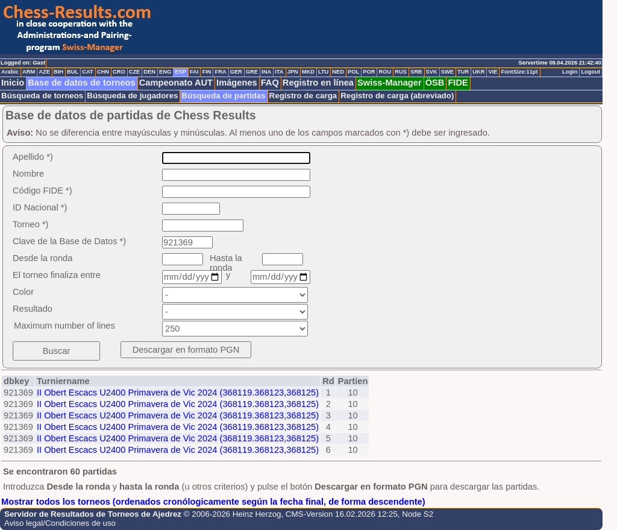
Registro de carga (303, 95)
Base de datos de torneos (81, 82)
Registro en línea (318, 82)
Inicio (12, 82)
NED (338, 72)
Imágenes (236, 82)
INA (266, 72)
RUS (401, 72)
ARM (28, 72)
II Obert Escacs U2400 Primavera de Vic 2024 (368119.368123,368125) (178, 392)
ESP (180, 72)
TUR (463, 72)
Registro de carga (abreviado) (397, 95)
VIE (492, 72)
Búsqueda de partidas (223, 95)
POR (369, 72)
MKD (308, 72)
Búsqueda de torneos (42, 95)
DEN (149, 72)
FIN (206, 72)
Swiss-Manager (389, 82)
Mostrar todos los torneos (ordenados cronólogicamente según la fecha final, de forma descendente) (213, 501)
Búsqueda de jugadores (132, 95)
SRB (416, 72)
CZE (134, 72)
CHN (103, 72)
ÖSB (435, 82)
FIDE (458, 82)
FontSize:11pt (519, 72)
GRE (252, 72)
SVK (431, 72)
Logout (590, 72)
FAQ (270, 82)
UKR (478, 72)
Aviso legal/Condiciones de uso (60, 523)
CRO (119, 72)
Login (569, 72)
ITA (279, 72)
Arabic (10, 72)
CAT (87, 72)
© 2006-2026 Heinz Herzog (232, 514)
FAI (194, 72)
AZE (44, 72)
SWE (447, 72)
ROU (384, 72)
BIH (58, 72)
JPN (292, 72)
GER (236, 72)
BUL (72, 72)
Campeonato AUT (176, 82)
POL (353, 72)
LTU (323, 72)
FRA (220, 72)
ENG (165, 72)
